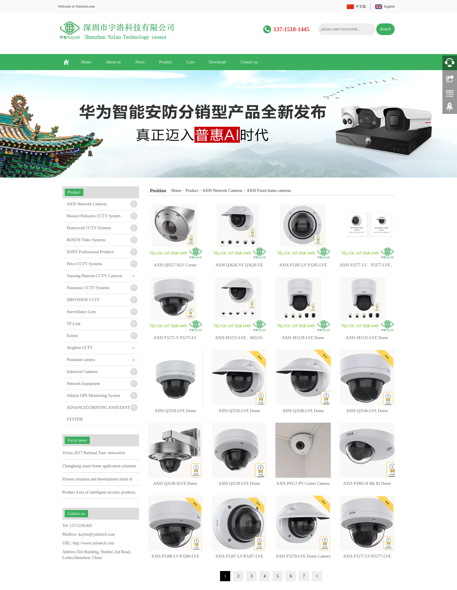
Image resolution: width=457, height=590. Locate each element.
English (389, 6)
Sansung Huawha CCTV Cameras (94, 276)
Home (86, 62)
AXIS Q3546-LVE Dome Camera (367, 413)
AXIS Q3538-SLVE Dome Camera (175, 485)
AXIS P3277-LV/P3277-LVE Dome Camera (367, 558)
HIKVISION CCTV (83, 300)
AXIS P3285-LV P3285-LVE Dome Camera (303, 267)
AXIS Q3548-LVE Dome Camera (303, 413)
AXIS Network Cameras (222, 190)
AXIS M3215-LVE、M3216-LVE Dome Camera (239, 340)
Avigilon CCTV (80, 348)
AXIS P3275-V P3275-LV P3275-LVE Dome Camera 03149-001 (175, 340)
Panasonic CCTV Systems (88, 288)
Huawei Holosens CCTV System (93, 216)
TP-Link (73, 324)
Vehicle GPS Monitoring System (93, 395)
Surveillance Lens (81, 312)
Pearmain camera (81, 360)
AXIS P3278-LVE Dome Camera (303, 556)
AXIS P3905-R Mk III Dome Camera (367, 485)
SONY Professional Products (90, 252)
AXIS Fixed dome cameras (269, 190)
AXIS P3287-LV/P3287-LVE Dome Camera (239, 558)
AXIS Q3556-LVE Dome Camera (239, 413)
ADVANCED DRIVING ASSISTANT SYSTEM (98, 413)
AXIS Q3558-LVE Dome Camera (175, 413)
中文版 (361, 6)
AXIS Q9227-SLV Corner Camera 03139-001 (175, 267)
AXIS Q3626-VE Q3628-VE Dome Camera (239, 267)
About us (113, 62)
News (140, 62)
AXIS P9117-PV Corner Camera (303, 483)
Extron (72, 336)
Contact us (249, 62)
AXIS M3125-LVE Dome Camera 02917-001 (367, 340)
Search (385, 29)
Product (165, 62)
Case (190, 62)
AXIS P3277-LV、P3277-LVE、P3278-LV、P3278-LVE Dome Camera (367, 267)
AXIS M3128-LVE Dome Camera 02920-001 (303, 340)
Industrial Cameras (82, 371)
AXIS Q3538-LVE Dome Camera (239, 485)
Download (217, 62)
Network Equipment (83, 383)
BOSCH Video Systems (86, 240)
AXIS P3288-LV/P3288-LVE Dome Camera (175, 558)
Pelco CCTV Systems (84, 264)
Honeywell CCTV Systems (89, 228)
